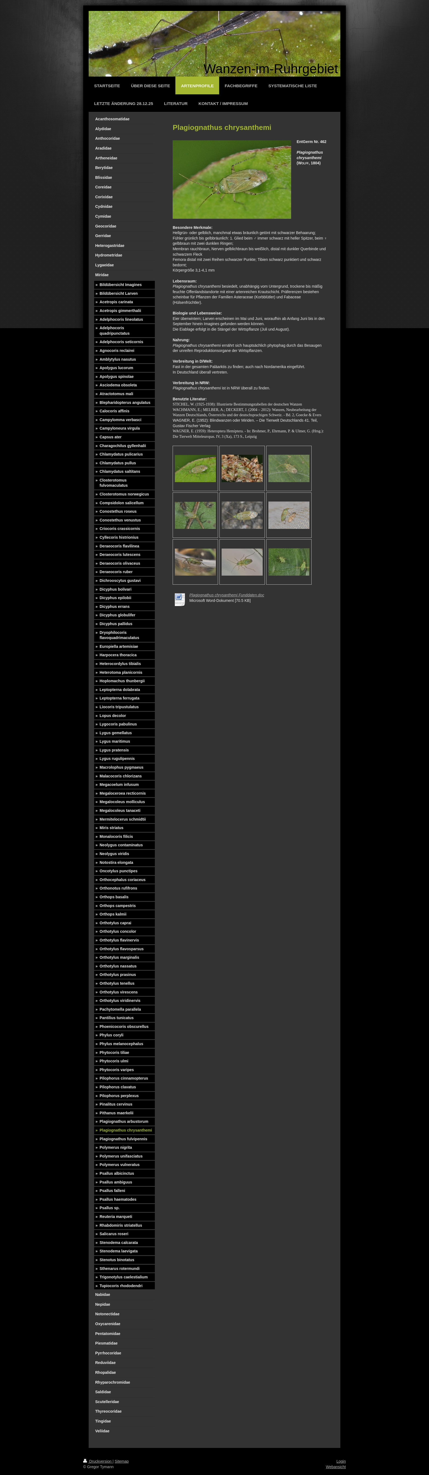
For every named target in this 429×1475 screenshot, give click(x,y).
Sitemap (122, 1461)
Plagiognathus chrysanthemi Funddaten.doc (226, 595)
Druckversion (97, 1461)
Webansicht (336, 1467)
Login (341, 1461)
